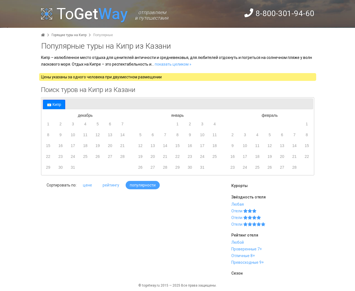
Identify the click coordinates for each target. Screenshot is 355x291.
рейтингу (111, 185)
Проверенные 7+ (246, 249)
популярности (143, 185)
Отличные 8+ (243, 255)
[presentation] (54, 104)
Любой (237, 242)
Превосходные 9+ (247, 262)
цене (87, 185)
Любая (237, 204)
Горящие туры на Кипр (69, 35)
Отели (244, 211)
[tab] (54, 104)
